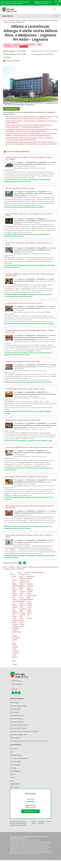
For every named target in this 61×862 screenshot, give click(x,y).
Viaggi (29, 609)
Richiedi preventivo (11, 109)
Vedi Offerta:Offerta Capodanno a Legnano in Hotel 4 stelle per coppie (28, 441)
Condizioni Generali (41, 822)
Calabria (22, 580)
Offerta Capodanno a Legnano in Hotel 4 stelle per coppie (22, 420)
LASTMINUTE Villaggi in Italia (18, 735)
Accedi (48, 821)
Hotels (29, 593)
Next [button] (59, 86)
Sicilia (21, 611)
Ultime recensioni (16, 684)
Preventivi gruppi (15, 765)
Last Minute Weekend (15, 611)
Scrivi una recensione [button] (30, 811)
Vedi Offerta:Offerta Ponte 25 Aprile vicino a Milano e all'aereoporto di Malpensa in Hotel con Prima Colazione (28, 527)
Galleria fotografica (29, 44)
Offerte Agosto (14, 594)
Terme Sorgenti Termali (29, 603)
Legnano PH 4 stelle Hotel (45, 54)
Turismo (29, 607)
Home (5, 20)
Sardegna (23, 609)
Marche (22, 601)
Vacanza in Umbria (37, 572)
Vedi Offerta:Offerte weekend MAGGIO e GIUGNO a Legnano (24, 207)
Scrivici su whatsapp (11, 61)
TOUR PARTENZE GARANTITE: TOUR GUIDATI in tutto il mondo (29, 741)
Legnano (24, 20)
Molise (22, 603)
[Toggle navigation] (54, 9)
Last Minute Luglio (14, 590)
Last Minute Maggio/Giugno (18, 706)
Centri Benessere (30, 589)
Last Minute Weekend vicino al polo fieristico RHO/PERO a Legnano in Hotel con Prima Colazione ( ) (31, 144)
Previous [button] (2, 86)
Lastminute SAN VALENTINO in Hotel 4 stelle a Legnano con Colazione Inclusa (29, 447)
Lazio (21, 595)
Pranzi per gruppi (15, 761)
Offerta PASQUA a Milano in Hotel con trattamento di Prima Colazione (26, 476)
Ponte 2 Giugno (14, 703)
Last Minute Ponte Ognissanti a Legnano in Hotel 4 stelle (22, 361)
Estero (22, 588)
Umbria (22, 620)
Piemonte (23, 605)
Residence (30, 599)
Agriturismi (13, 749)
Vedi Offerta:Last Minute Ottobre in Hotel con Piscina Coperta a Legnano (29, 324)
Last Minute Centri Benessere (15, 617)
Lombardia (11, 20)
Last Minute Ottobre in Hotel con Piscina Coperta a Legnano (23, 303)
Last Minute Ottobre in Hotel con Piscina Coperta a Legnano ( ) (29, 139)
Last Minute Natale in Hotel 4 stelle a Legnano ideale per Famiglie (25, 389)
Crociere (29, 592)
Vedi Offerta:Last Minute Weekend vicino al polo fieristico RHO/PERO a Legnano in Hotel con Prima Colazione (28, 354)
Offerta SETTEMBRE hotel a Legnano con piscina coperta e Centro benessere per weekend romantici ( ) (31, 134)
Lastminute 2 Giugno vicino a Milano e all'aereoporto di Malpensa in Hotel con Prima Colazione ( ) (32, 117)
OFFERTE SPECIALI (8, 16)
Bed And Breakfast (16, 755)
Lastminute (24, 46)
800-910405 (44, 2)
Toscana (22, 613)
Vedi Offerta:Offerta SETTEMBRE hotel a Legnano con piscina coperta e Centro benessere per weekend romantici (28, 295)
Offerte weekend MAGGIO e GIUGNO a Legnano (19, 188)
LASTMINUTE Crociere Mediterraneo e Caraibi (24, 731)
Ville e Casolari (14, 787)
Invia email (17, 44)
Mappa (39, 44)
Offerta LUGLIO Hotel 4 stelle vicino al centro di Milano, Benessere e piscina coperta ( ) (29, 126)
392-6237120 (44, 3)
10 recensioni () (10, 46)
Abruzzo (22, 574)
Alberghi (29, 578)
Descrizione (7, 44)
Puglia (21, 607)
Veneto (22, 626)
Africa (21, 576)
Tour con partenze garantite (19, 758)
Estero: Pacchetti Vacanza (15, 624)
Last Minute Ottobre (15, 605)
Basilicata (23, 578)
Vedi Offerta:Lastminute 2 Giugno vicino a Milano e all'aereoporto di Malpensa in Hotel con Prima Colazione (27, 181)
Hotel (11, 752)
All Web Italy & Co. (17, 681)
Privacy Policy (34, 822)
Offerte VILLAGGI (15, 646)
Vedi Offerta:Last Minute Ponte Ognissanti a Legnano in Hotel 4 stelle (27, 382)
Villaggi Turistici (29, 612)
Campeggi (30, 586)
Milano (18, 20)
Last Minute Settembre (15, 599)
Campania (23, 582)
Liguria (22, 597)
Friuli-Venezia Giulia (22, 591)
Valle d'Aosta (22, 623)
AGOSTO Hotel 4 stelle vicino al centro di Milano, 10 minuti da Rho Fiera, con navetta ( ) (32, 130)
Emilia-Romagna (23, 585)
